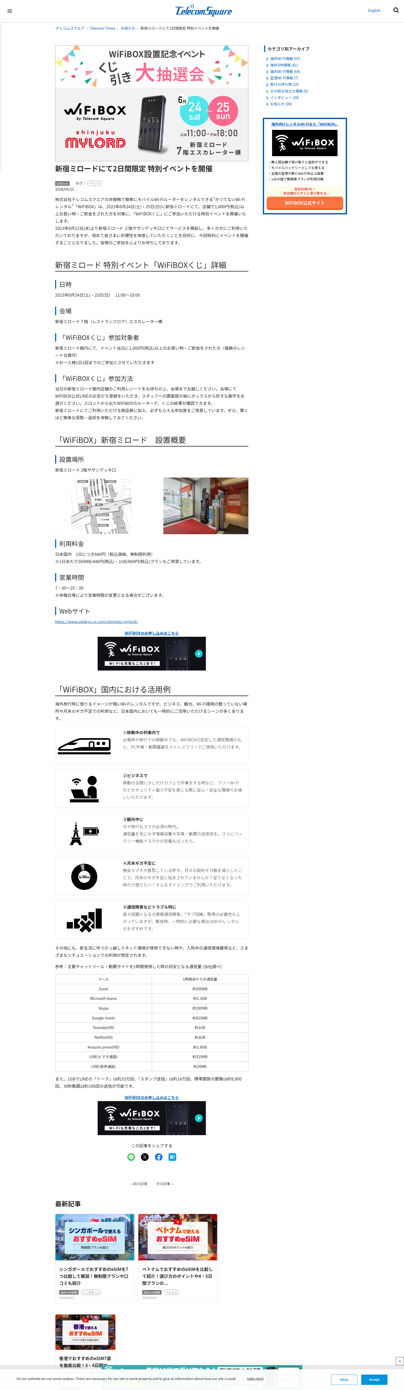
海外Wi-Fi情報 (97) (285, 58)
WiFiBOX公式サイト (305, 202)
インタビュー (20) (284, 97)
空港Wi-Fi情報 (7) (284, 77)
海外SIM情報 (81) (284, 65)
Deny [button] (344, 1379)
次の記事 (163, 1182)
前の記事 (140, 1182)
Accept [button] (374, 1379)
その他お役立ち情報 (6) (289, 91)
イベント (94, 183)
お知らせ (128, 28)
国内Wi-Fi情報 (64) (285, 71)
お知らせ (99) (281, 103)
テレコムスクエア (70, 28)
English (374, 10)
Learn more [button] (256, 1378)
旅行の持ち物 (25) (284, 84)
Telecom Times (102, 28)
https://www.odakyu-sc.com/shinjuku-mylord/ (99, 621)
